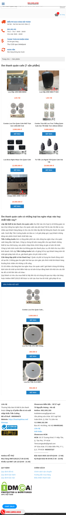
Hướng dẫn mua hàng (42, 475)
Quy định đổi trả (7, 472)
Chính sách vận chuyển (43, 472)
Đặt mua (17, 134)
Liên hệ (37, 428)
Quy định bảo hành (8, 475)
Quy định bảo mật (8, 478)
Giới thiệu (38, 431)
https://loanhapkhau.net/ (18, 419)
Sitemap (4, 422)
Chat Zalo (9, 506)
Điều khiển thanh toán (42, 478)
